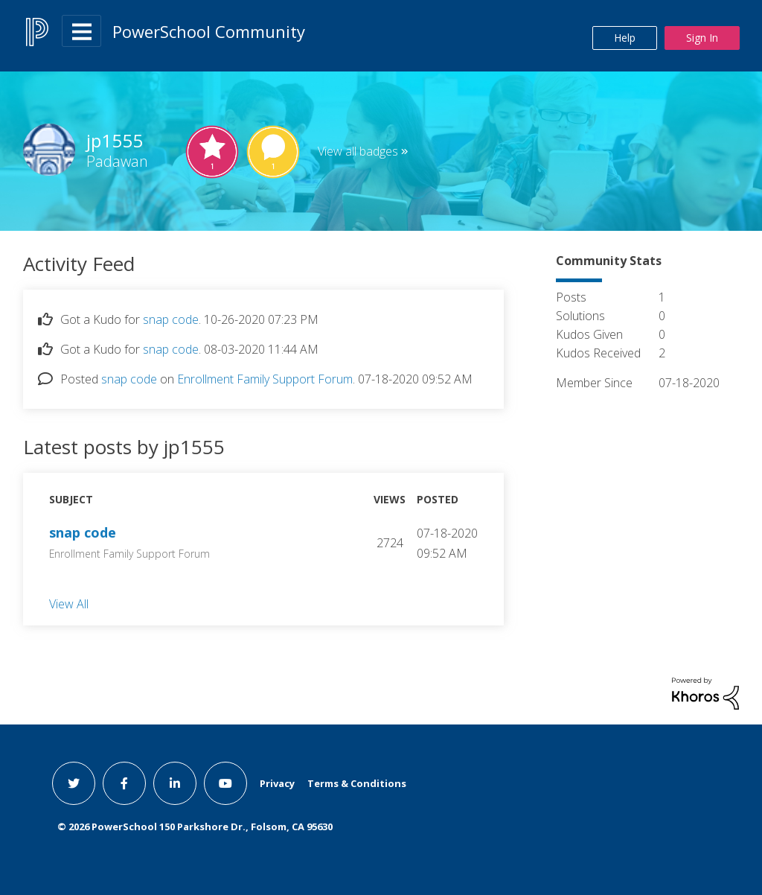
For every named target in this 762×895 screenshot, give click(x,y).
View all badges (358, 151)
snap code (171, 319)
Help (624, 38)
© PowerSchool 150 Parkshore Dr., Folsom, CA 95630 (195, 826)
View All (69, 603)
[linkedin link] (174, 783)
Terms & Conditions (356, 783)
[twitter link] (73, 783)
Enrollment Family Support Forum (265, 379)
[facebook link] (124, 783)
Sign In (702, 38)
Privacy (277, 783)
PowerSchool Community (208, 31)
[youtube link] (225, 783)
